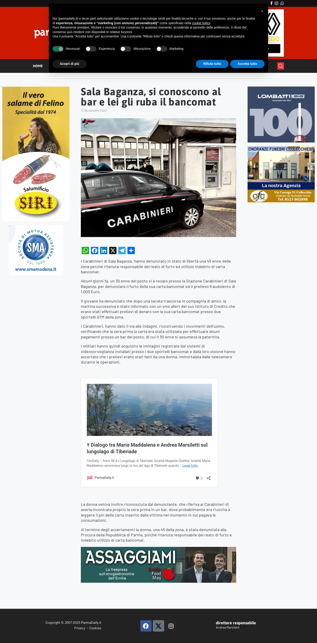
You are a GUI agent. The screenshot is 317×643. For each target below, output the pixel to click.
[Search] (280, 66)
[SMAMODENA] (36, 227)
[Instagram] (276, 3)
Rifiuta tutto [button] (212, 64)
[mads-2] (281, 148)
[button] (262, 11)
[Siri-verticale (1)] (35, 88)
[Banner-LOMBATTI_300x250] (281, 88)
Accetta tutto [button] (247, 64)
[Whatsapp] (282, 3)
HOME (38, 66)
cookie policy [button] (201, 23)
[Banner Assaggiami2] (158, 549)
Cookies (95, 628)
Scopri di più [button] (69, 64)
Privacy (79, 628)
